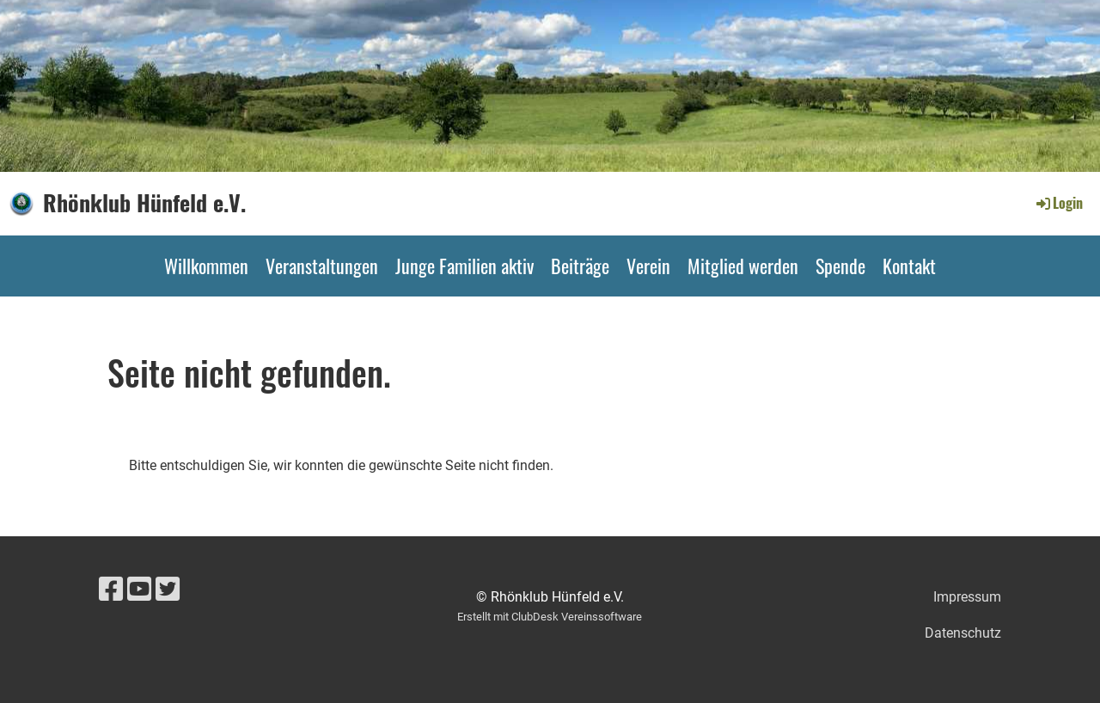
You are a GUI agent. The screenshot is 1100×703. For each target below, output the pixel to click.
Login (1058, 203)
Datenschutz (963, 633)
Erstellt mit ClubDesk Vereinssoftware (549, 616)
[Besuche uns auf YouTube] (139, 589)
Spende (840, 265)
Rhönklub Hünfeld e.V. (144, 202)
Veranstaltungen (322, 265)
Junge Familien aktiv (464, 265)
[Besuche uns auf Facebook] (111, 589)
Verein (648, 265)
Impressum (967, 597)
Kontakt (909, 265)
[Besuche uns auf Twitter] (168, 589)
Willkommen (206, 265)
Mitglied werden (743, 265)
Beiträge (580, 265)
